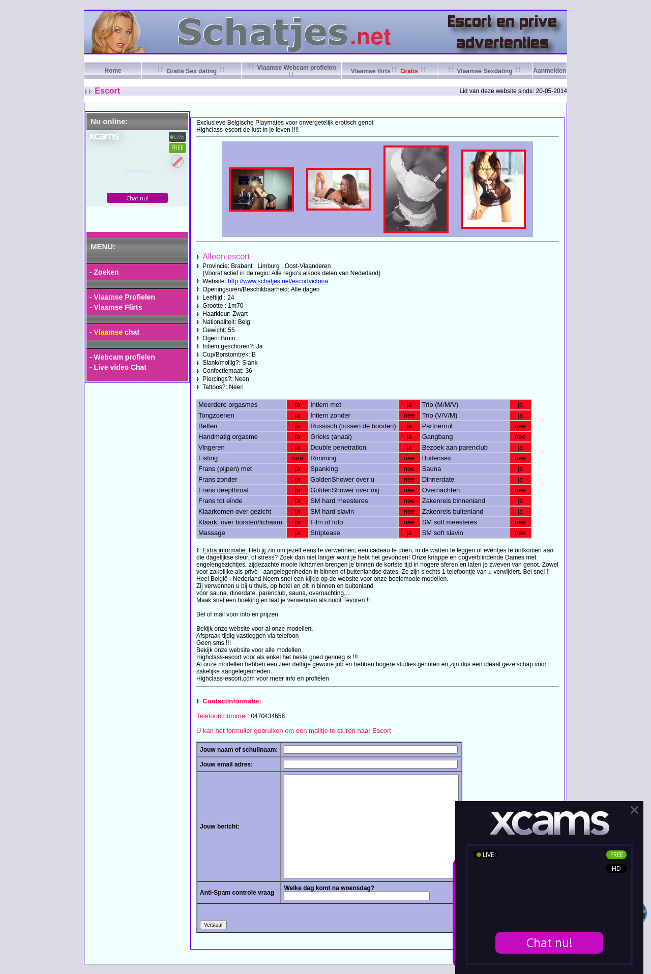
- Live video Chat (118, 367)
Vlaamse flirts (389, 71)
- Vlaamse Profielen (122, 297)
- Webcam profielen (122, 357)
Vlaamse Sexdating (484, 71)
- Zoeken (104, 272)
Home (112, 70)
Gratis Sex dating (191, 71)
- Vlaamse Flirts (116, 307)
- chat (114, 332)
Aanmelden (549, 70)
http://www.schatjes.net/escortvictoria (278, 281)
